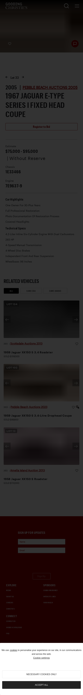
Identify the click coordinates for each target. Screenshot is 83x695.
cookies (13, 650)
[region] (41, 669)
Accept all (41, 685)
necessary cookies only (41, 674)
